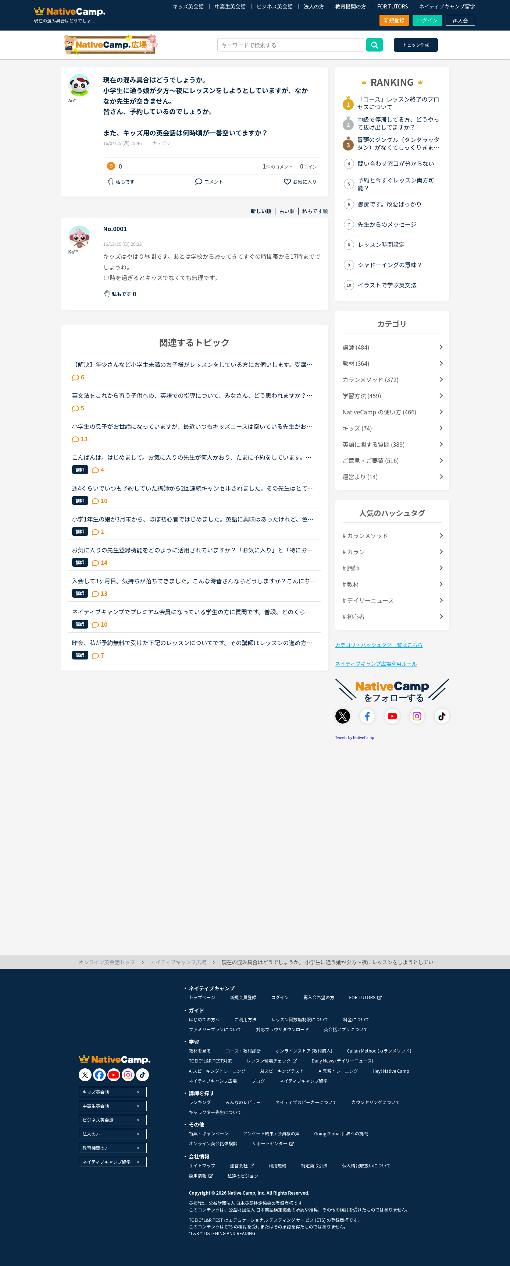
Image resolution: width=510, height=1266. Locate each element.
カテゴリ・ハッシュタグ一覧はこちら (379, 644)
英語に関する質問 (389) (374, 444)
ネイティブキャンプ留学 (447, 6)
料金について (356, 1019)
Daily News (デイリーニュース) (342, 1060)
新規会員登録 (243, 997)
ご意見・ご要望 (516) (371, 460)
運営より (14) (360, 476)
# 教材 (351, 584)
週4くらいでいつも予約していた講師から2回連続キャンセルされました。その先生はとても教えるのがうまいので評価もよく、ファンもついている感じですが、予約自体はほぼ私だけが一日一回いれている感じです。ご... (192, 488)
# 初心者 (354, 616)
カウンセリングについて (376, 1102)
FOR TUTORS (392, 6)
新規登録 (394, 20)
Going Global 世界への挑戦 (341, 1133)
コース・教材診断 (243, 1050)
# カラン (354, 551)
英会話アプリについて (346, 1029)
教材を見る (200, 1050)
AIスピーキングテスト (282, 1071)
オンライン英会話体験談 (213, 1143)
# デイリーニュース (368, 600)
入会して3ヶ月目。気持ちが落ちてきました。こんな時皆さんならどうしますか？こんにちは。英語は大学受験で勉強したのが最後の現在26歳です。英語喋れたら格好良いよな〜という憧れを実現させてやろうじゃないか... (192, 580)
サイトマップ (202, 1165)
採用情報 (201, 1176)
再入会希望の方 (318, 997)
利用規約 (277, 1165)
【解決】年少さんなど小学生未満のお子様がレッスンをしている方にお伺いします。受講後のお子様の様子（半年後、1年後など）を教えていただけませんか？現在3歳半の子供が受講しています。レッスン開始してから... (192, 364)
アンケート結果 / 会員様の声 (271, 1133)
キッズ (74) (357, 428)
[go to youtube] (113, 1074)
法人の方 (314, 6)
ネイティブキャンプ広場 (213, 1081)
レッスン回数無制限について (300, 1019)
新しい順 (261, 211)
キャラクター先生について (215, 1112)
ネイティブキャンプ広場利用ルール (376, 663)
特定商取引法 (314, 1165)
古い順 (287, 211)
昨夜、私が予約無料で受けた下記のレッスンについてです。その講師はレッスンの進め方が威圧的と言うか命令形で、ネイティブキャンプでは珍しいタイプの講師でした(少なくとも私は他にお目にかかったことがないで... (193, 642)
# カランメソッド (365, 535)
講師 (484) (356, 347)
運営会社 (242, 1165)
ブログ (258, 1081)
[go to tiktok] (142, 1074)
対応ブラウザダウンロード (282, 1029)
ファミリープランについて (215, 1029)
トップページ (202, 997)
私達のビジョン (243, 1176)
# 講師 (351, 567)
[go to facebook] (99, 1074)
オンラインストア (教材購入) (303, 1050)
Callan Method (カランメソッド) (379, 1050)
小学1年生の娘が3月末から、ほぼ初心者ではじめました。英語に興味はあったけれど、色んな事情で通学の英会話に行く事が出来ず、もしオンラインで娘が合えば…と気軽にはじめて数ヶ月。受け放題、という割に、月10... (193, 518)
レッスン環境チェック (272, 1060)
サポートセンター (273, 1143)
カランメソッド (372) (371, 379)
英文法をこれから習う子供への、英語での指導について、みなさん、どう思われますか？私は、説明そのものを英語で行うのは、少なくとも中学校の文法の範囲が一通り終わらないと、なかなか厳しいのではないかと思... (192, 395)
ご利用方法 (246, 1019)
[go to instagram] (128, 1074)
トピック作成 (416, 45)
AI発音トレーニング (338, 1071)
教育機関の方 (350, 6)
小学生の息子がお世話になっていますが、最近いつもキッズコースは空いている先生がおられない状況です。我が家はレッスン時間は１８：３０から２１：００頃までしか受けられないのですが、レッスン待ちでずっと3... (192, 426)
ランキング (200, 1102)
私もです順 (315, 211)
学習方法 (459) (362, 395)
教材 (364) (356, 363)
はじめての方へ (204, 1019)
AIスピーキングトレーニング (217, 1071)
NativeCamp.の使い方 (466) (380, 411)
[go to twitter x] (85, 1074)
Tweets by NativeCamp (354, 737)
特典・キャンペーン (208, 1133)
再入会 (460, 20)
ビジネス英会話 (275, 6)
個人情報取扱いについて (366, 1165)
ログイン (427, 20)
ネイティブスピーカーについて (306, 1102)
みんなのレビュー (243, 1102)
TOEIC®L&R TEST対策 (210, 1060)
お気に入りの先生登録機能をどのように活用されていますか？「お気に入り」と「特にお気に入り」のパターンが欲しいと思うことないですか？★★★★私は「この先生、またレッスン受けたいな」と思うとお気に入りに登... (192, 549)
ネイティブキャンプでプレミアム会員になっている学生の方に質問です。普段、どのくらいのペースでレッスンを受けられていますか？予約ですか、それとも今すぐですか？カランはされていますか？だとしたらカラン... (192, 611)
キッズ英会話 (188, 6)
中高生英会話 (230, 6)
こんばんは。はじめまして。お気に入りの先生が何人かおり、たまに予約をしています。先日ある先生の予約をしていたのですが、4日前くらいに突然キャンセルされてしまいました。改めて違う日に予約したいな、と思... (194, 457)
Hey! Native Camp (390, 1071)
